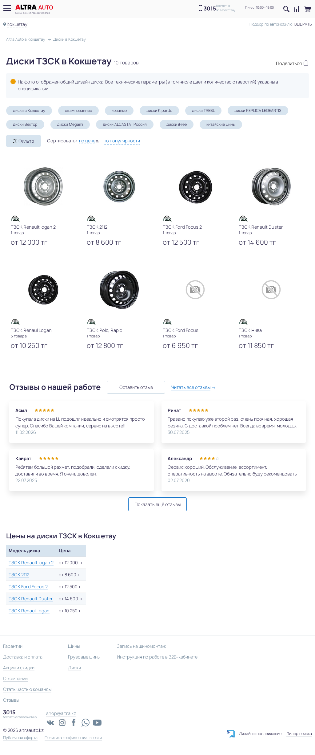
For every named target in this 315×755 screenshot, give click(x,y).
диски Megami (70, 124)
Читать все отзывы (190, 387)
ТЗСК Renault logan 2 (31, 562)
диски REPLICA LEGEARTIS (257, 110)
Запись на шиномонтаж (141, 646)
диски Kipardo (159, 110)
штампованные (78, 110)
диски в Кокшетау (29, 110)
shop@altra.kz (61, 713)
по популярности (122, 141)
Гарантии (12, 646)
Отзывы (11, 700)
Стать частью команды (27, 689)
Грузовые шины (84, 657)
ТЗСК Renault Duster (31, 599)
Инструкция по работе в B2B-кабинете (157, 657)
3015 (210, 8)
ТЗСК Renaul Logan (29, 611)
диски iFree (176, 124)
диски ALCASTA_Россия (125, 124)
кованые (119, 110)
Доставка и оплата (22, 657)
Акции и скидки (18, 668)
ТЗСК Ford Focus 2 (28, 587)
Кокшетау (17, 24)
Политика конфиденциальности (73, 737)
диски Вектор (25, 124)
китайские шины (220, 124)
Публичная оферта (20, 737)
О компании (15, 678)
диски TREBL (203, 110)
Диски (74, 668)
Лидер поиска (299, 733)
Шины (74, 646)
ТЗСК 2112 (19, 574)
